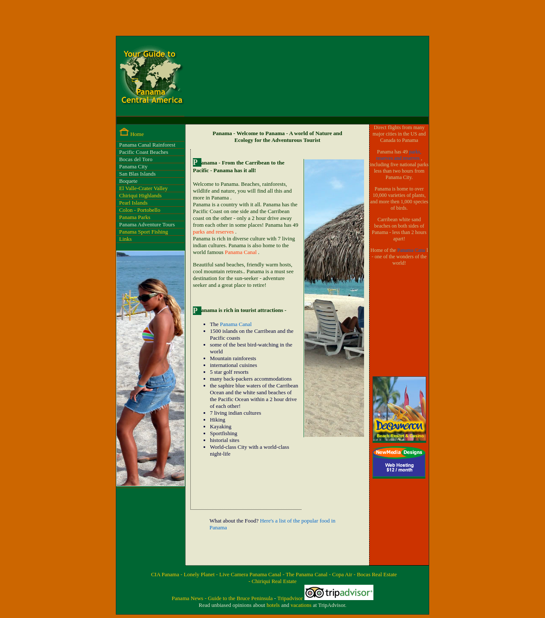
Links (125, 239)
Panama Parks (134, 217)
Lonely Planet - (201, 574)
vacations (301, 605)
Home (137, 134)
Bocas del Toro (135, 159)
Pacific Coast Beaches (144, 152)
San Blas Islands (137, 173)
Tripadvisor (290, 598)
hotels (274, 605)
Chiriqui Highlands (140, 195)
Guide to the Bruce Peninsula (241, 598)
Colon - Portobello (140, 210)
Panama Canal (241, 252)
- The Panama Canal (306, 574)
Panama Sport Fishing (143, 231)
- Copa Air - (343, 574)
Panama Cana (412, 250)
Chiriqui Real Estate (274, 581)
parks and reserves (214, 231)
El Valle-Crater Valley (143, 188)
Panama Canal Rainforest (147, 145)
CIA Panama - (167, 574)
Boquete (128, 181)
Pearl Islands (133, 202)
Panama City (133, 166)
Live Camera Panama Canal (251, 574)
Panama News (188, 598)
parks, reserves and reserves (399, 155)
